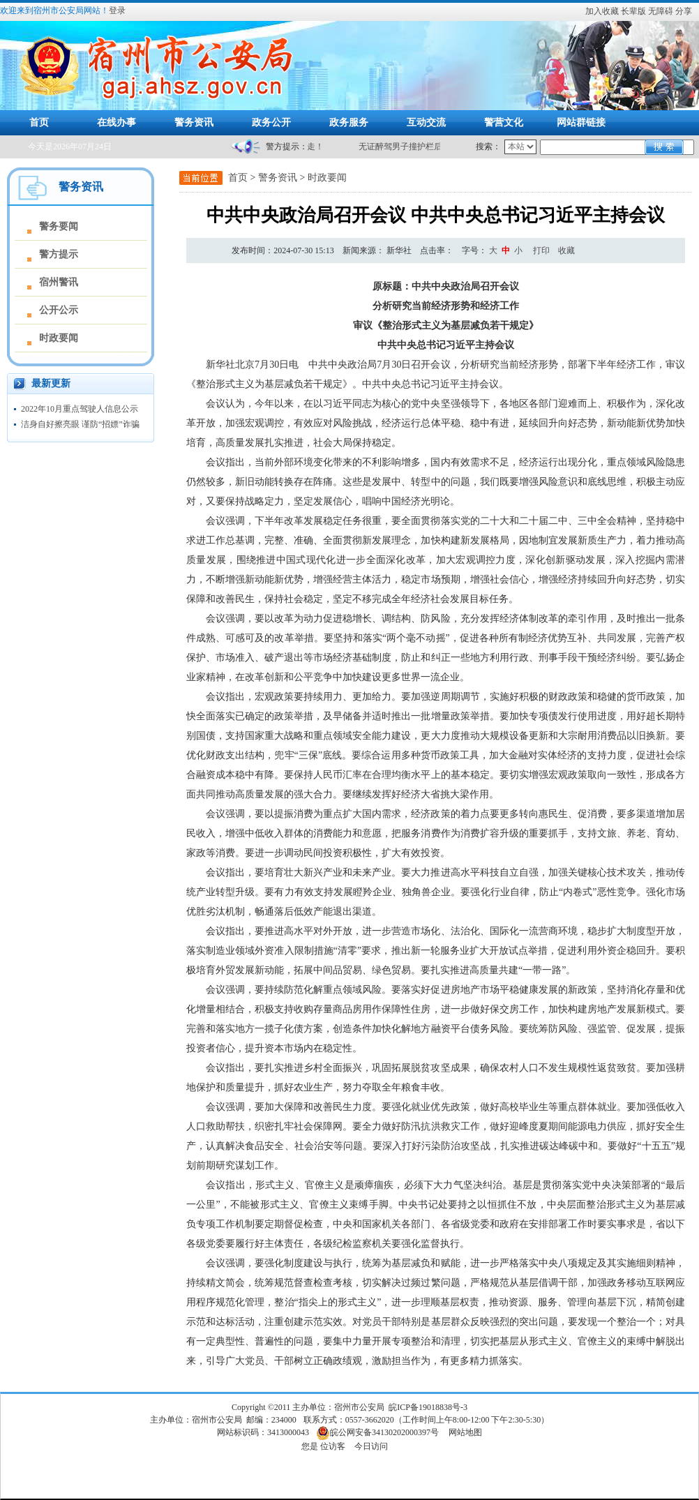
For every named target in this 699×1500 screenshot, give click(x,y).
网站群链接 (581, 122)
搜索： (488, 146)
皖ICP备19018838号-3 (428, 1407)
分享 (683, 11)
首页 (39, 122)
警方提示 (58, 254)
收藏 (566, 250)
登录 (117, 10)
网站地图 (465, 1432)
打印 (541, 250)
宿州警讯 (58, 282)
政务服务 (348, 122)
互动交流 (426, 122)
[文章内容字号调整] (493, 250)
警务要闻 (58, 226)
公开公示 (58, 310)
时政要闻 (58, 338)
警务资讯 (193, 122)
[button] (634, 11)
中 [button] (506, 250)
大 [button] (493, 250)
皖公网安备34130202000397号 (377, 1432)
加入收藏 (602, 11)
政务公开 (271, 122)
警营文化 (503, 122)
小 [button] (518, 250)
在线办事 (116, 122)
